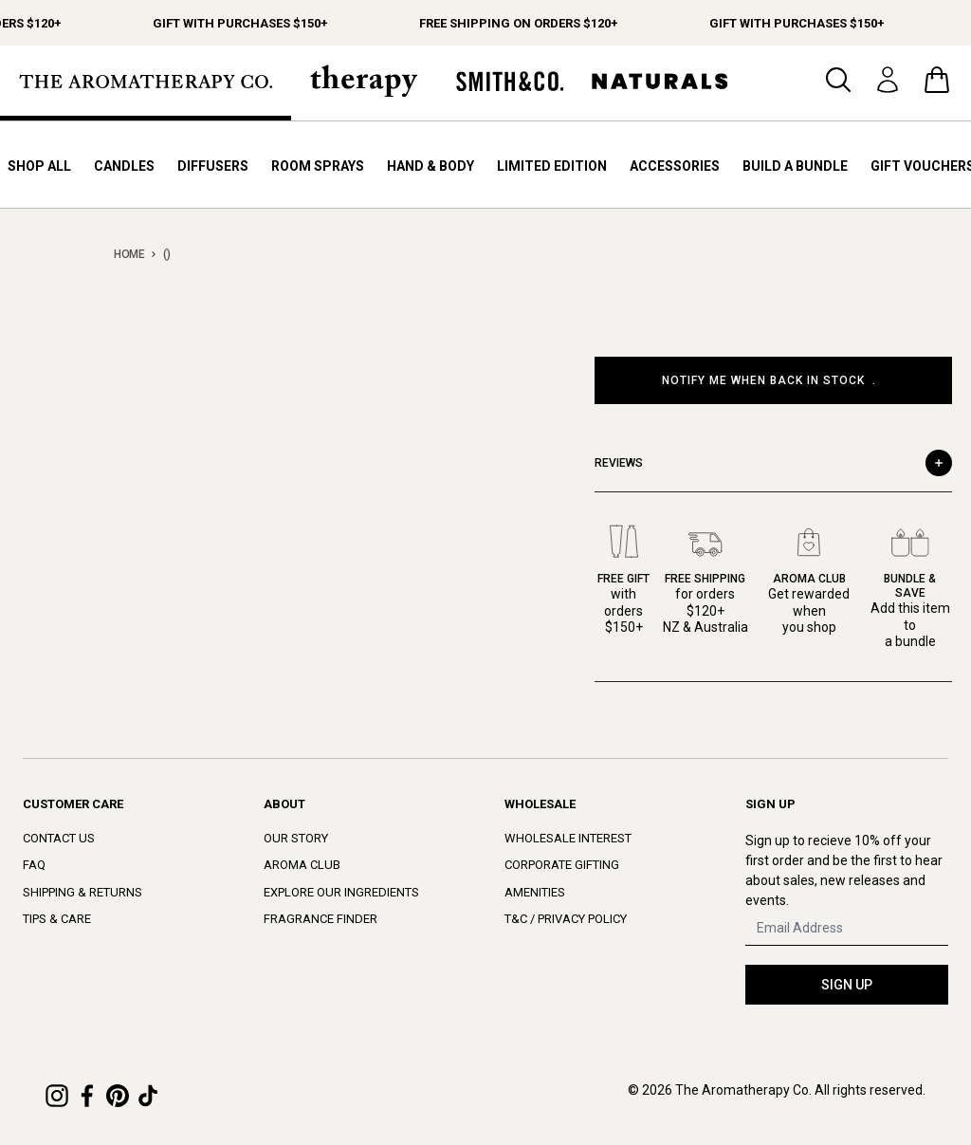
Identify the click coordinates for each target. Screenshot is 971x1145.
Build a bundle (795, 166)
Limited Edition (552, 166)
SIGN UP (846, 984)
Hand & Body (430, 166)
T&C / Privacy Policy (565, 919)
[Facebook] (87, 1095)
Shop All (39, 166)
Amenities (534, 892)
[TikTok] (148, 1095)
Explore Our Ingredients (341, 892)
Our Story (296, 838)
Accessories (675, 166)
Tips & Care (57, 919)
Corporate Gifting (561, 865)
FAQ (34, 865)
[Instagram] (57, 1095)
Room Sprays (317, 166)
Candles (124, 166)
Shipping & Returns (82, 892)
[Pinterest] (117, 1095)
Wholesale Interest (568, 838)
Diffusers (212, 166)
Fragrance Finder (320, 919)
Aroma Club (302, 865)
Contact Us (59, 838)
